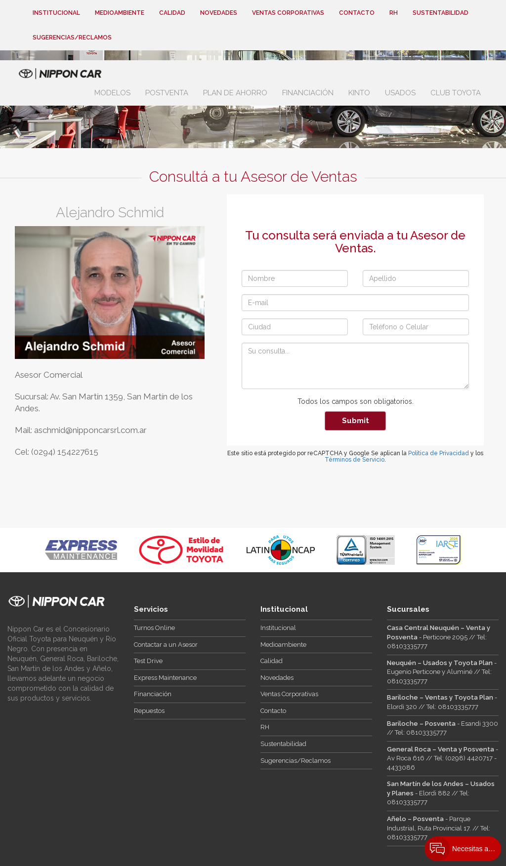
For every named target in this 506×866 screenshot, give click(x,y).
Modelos (112, 92)
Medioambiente (119, 12)
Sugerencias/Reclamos (72, 37)
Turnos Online (154, 627)
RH (393, 12)
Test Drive (148, 661)
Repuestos (149, 710)
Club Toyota (455, 92)
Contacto (357, 12)
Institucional (56, 12)
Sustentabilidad (440, 12)
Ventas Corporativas (288, 12)
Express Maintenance (165, 677)
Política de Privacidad (438, 453)
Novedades (218, 12)
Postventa (166, 92)
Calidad (172, 12)
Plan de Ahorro (235, 92)
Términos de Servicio (354, 459)
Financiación (308, 92)
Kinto (359, 92)
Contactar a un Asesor (166, 644)
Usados (400, 92)
